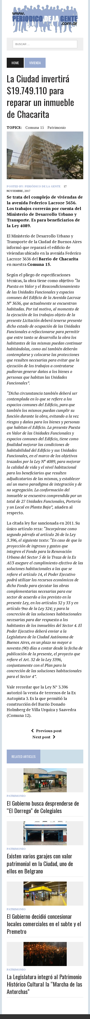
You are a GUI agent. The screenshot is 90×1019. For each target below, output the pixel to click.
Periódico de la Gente (42, 186)
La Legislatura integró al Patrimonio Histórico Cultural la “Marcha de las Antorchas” (44, 984)
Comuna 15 (34, 127)
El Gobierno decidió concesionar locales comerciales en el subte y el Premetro (44, 923)
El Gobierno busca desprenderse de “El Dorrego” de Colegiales (43, 807)
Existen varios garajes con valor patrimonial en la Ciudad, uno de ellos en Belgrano (40, 863)
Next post (43, 737)
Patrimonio (57, 127)
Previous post (46, 730)
